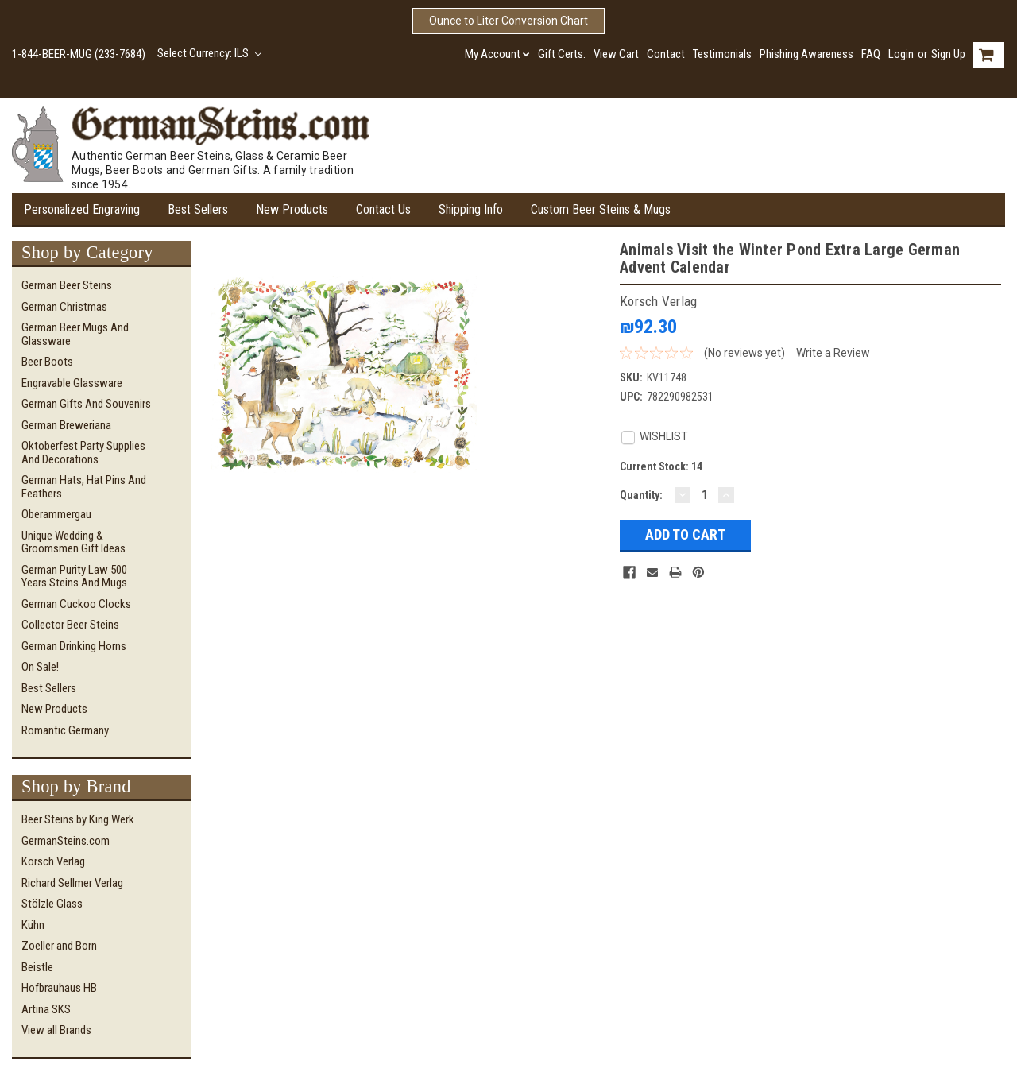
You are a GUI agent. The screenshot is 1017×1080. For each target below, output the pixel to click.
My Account (497, 54)
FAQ (870, 54)
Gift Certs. (562, 54)
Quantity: (641, 495)
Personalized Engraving (82, 209)
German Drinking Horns (73, 646)
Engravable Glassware (71, 383)
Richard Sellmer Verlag (72, 883)
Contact (666, 54)
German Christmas (64, 307)
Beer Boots (47, 361)
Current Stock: (661, 466)
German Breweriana (66, 425)
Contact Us (383, 209)
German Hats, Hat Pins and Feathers (83, 487)
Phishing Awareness (806, 54)
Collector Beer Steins (70, 624)
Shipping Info (471, 209)
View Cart (616, 54)
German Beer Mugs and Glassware (75, 334)
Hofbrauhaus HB (59, 988)
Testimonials (722, 54)
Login (901, 54)
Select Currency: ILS (209, 53)
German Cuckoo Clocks (76, 604)
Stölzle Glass (52, 903)
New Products (292, 209)
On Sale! (40, 667)
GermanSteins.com (65, 841)
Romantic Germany (65, 730)
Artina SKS (46, 1009)
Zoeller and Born (59, 946)
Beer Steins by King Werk (77, 819)
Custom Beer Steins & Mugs (601, 209)
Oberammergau (56, 514)
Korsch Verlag (53, 861)
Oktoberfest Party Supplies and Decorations (83, 452)
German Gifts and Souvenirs (86, 404)
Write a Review (833, 352)
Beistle (37, 967)
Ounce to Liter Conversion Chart (508, 20)
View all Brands (56, 1030)
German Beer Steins (66, 285)
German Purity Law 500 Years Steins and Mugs (74, 576)
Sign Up (948, 54)
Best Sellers (198, 209)
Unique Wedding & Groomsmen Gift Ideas (73, 542)
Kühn (32, 925)
